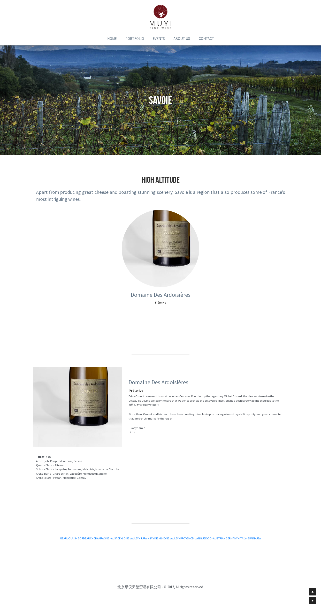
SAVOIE (153, 538)
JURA (143, 538)
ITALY (242, 538)
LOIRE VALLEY (130, 538)
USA (258, 538)
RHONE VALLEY (169, 538)
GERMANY (231, 538)
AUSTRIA (218, 538)
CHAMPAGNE (101, 538)
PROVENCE (186, 538)
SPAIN (251, 538)
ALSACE (116, 538)
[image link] (160, 17)
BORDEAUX (85, 538)
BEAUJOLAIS (68, 538)
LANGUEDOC (203, 538)
